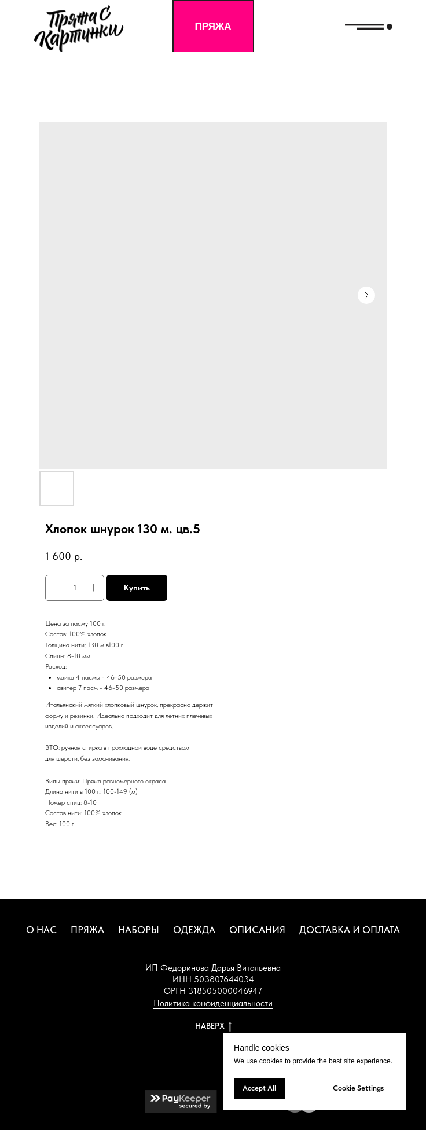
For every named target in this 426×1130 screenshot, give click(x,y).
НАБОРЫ (138, 929)
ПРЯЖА (87, 929)
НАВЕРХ (213, 1026)
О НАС (41, 929)
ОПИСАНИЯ (257, 929)
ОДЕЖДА (194, 929)
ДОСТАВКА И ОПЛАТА (349, 929)
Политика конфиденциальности (213, 1003)
